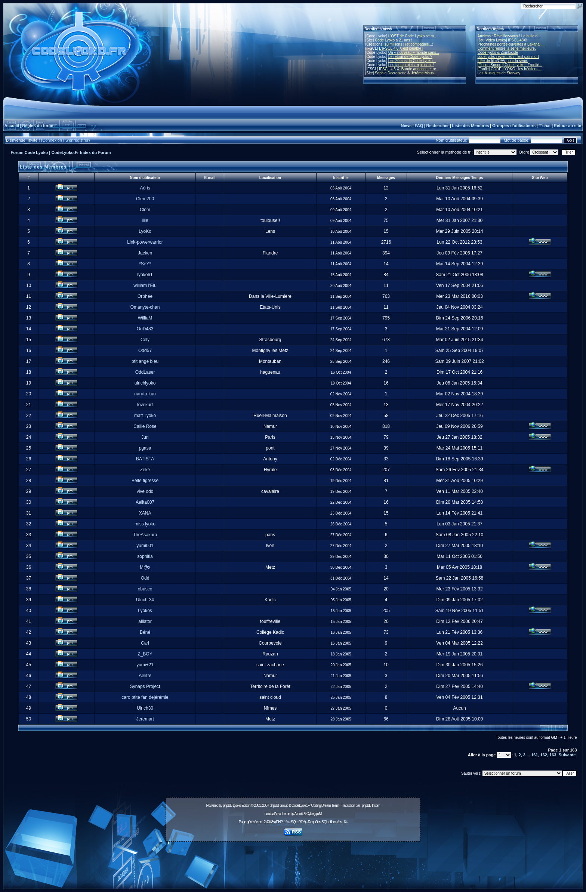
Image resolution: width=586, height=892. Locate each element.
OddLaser (145, 372)
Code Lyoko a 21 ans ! (393, 40)
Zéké (145, 469)
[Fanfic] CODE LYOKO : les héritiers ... (510, 69)
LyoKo (145, 231)
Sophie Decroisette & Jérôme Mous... (406, 73)
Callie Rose (144, 426)
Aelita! (145, 675)
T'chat (545, 125)
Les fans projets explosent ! (411, 65)
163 (552, 755)
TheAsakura (145, 534)
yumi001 (144, 545)
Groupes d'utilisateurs (514, 125)
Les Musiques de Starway (499, 73)
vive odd (145, 491)
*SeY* (145, 263)
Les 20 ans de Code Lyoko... (412, 61)
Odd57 (145, 350)
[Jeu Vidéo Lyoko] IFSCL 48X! (502, 40)
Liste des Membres (470, 125)
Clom (145, 209)
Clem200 (145, 198)
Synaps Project (145, 686)
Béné (145, 632)
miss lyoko (145, 524)
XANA (145, 513)
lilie (145, 220)
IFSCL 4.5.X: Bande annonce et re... (409, 69)
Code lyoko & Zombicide (498, 52)
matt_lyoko (145, 415)
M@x (145, 567)
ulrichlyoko (145, 383)
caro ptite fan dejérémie (144, 697)
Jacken (145, 253)
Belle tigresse (145, 480)
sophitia (144, 556)
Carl (145, 643)
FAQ (419, 125)
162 (543, 755)
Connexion (52, 140)
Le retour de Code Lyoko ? (410, 57)
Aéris (145, 188)
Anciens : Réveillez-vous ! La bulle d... (509, 36)
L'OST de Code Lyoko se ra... (412, 36)
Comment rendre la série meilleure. (507, 48)
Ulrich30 (145, 708)
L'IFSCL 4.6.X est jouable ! (401, 48)
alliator (144, 621)
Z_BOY (145, 654)
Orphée (145, 296)
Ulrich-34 (145, 599)
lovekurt (145, 404)
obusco (145, 589)
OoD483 (145, 328)
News (406, 125)
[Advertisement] (293, 861)
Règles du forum (38, 125)
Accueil (11, 125)
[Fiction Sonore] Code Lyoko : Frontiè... (510, 65)
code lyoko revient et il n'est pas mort (508, 57)
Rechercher (437, 125)
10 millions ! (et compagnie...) (409, 44)
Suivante (567, 755)
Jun (144, 437)
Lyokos (145, 610)
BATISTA (145, 459)
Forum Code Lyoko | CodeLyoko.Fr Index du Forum (61, 152)
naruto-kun (144, 393)
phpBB (227, 805)
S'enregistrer (77, 140)
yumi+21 (145, 664)
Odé (145, 578)
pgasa (145, 448)
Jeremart (145, 719)
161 (534, 755)
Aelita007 (145, 502)
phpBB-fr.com (371, 805)
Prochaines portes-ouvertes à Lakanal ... (511, 44)
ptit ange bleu (145, 361)
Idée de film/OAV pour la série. (503, 61)
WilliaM (145, 318)
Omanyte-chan (145, 307)
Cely (145, 339)
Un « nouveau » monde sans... (413, 52)
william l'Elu (145, 285)
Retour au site (567, 125)
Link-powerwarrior (145, 242)
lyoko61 (144, 274)
